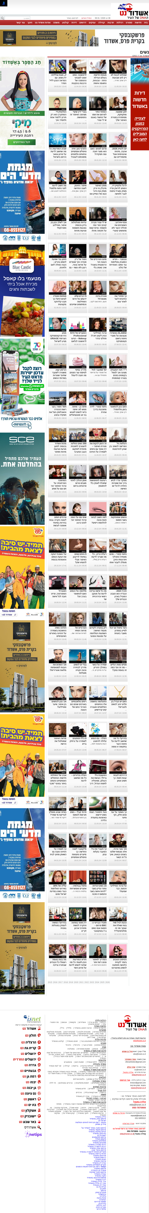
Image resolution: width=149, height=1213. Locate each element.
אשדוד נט (144, 55)
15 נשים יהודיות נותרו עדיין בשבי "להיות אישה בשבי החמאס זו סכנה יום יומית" (98, 891)
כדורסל (77, 1045)
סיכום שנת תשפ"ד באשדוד (94, 1069)
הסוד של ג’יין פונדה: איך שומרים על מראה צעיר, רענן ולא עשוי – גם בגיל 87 (77, 265)
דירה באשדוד (100, 1179)
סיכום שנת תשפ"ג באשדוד (95, 1051)
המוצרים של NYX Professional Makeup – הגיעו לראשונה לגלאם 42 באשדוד (78, 338)
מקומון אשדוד (100, 1139)
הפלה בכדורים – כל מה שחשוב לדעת (79, 778)
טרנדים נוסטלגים (65, 1083)
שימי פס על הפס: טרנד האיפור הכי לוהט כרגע (78, 520)
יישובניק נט (101, 1135)
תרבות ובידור (100, 1039)
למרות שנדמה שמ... (78, 633)
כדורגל (68, 1045)
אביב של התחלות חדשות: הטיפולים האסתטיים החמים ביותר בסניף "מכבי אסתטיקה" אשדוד (58, 780)
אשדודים (82, 1022)
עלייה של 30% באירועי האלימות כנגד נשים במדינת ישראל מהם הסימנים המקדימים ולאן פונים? (58, 894)
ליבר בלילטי (101, 1205)
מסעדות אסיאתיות (86, 1034)
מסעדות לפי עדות (81, 1035)
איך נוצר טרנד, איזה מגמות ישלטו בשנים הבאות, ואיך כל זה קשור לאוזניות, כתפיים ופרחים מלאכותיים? (118, 857)
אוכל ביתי (100, 1034)
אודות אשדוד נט (42, 22)
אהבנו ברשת (94, 1108)
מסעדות (102, 1030)
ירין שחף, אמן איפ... (78, 191)
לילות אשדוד (92, 1062)
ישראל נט (102, 1120)
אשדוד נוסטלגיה (99, 1081)
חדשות (138, 22)
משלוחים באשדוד (99, 1141)
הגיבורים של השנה (98, 1053)
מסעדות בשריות (99, 1032)
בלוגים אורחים (78, 1079)
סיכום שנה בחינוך (91, 1054)
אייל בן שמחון (100, 1124)
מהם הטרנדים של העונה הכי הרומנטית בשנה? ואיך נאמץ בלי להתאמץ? (98, 265)
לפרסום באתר (72, 18)
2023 (92, 982)
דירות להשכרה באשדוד (96, 1146)
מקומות (73, 1022)
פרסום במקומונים (99, 1137)
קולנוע (65, 22)
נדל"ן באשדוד (100, 1117)
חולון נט (102, 1189)
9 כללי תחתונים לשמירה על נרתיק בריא (78, 741)
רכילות (120, 22)
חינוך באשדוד (83, 1113)
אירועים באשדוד (99, 1155)
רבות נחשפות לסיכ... (98, 744)
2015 (50, 982)
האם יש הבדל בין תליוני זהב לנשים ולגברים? (119, 704)
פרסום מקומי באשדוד (97, 1130)
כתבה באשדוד (100, 1176)
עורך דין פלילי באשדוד (97, 1183)
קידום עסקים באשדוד (97, 1132)
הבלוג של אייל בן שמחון (96, 1079)
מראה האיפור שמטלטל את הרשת (60, 741)
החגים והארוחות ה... (98, 965)
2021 (81, 982)
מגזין (104, 1047)
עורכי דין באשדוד (82, 1096)
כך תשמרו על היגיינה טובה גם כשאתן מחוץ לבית (58, 852)
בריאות (75, 1066)
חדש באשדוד (80, 1089)
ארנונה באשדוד (100, 1161)
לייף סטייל (102, 1090)
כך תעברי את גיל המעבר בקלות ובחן (98, 852)
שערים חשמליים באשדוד (96, 1165)
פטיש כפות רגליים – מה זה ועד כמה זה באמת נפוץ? (118, 667)
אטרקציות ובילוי (91, 1092)
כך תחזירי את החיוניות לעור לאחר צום (120, 299)
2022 (87, 982)
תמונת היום (79, 1062)
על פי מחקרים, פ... (98, 670)
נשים (134, 55)
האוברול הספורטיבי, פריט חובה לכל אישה (58, 594)
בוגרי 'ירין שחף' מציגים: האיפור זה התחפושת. (78, 115)
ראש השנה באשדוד (89, 1109)
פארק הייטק (101, 1207)
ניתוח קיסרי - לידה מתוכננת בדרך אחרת (98, 409)
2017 (60, 982)
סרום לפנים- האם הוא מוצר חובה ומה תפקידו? (98, 151)
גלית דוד (102, 1196)
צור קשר (20, 22)
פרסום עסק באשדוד (97, 1119)
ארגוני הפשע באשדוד (83, 1028)
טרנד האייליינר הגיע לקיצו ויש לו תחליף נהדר (98, 336)
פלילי (69, 1028)
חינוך (29, 22)
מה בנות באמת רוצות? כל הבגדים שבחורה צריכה (58, 962)
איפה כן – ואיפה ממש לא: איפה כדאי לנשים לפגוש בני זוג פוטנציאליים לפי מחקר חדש (77, 412)
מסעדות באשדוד (99, 1143)
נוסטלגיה (71, 1049)
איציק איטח (101, 1198)
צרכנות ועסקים (99, 1087)
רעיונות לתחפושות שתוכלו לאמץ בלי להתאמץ (98, 483)
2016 (55, 982)
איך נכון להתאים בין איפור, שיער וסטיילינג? (59, 704)
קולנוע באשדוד (58, 1041)
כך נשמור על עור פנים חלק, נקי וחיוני (119, 815)
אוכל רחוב (91, 1037)
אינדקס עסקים (61, 1108)
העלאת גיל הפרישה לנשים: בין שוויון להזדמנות (117, 446)
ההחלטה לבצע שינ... (58, 191)
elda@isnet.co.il (139, 1075)
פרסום (103, 1191)
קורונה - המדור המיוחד (96, 1098)
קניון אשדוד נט (68, 1113)
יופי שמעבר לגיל (99, 370)
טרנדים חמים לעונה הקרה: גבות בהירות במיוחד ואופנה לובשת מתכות (57, 522)
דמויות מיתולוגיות (82, 1083)
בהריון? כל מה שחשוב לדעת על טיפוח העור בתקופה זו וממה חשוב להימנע (119, 744)
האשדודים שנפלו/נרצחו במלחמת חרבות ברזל (85, 1075)
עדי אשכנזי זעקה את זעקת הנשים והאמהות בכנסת (58, 557)
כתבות (103, 1049)
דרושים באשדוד (100, 1157)
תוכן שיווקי (102, 1089)
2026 (107, 982)
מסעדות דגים (69, 1032)
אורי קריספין (125, 1080)
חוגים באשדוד (72, 1041)
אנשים (64, 1022)
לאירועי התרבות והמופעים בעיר (93, 1041)
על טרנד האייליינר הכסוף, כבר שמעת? (118, 889)
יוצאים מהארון (94, 1024)
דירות (74, 22)
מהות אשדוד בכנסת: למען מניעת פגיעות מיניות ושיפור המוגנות (60, 449)
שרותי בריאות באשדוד (97, 1154)
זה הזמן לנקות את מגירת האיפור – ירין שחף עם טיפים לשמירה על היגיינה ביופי (97, 449)
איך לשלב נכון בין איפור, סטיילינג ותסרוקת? (58, 225)
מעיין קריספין (100, 1192)
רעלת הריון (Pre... (99, 560)
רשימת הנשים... (120, 523)
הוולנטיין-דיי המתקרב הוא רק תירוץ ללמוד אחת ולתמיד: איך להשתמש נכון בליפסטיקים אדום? (58, 120)
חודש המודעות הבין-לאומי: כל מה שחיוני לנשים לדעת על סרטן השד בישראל (77, 965)
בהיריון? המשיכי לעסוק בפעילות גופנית (59, 925)
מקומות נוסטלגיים (98, 1083)
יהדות (84, 1108)
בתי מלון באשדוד (99, 1133)
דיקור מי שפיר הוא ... (58, 817)
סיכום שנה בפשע (74, 1054)
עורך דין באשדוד (99, 1185)
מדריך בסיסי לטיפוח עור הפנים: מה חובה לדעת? (77, 373)
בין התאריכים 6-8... (78, 817)
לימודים (91, 1089)
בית (146, 22)
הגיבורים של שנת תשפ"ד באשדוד (92, 1071)
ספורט (129, 22)
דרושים (82, 22)
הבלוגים (102, 1077)
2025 (102, 982)
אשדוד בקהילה (99, 1064)
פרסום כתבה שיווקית (97, 1172)
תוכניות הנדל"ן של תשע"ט (68, 1109)
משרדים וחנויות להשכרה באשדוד (93, 1152)
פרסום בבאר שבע (99, 1150)
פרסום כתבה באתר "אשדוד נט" (93, 1128)
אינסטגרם (68, 1062)
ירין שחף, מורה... (120, 80)
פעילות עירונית (87, 1066)
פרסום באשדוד (99, 1168)
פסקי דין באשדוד (99, 1096)
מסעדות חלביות (84, 1032)
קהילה (101, 22)
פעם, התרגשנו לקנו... (97, 302)
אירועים (103, 1062)
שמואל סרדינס (100, 1202)
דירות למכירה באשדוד (97, 1144)
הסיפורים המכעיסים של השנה (88, 1056)
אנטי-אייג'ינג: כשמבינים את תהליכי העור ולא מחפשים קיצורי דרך (119, 228)
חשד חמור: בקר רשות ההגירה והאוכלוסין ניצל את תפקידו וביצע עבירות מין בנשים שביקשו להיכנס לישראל (57, 414)
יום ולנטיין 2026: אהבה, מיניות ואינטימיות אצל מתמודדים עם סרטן (119, 154)
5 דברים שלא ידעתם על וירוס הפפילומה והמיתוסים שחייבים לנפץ (78, 301)
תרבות (111, 22)
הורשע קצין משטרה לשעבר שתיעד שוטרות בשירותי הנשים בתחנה (59, 375)
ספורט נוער (87, 1045)
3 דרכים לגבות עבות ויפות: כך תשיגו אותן (119, 778)
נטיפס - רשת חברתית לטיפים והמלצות (90, 1122)
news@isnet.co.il (138, 1088)
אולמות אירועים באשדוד (96, 1178)
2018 (66, 982)
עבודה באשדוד (100, 1174)
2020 (76, 982)
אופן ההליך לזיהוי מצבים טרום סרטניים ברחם (78, 483)
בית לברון (102, 1203)
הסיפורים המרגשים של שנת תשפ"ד (89, 1073)
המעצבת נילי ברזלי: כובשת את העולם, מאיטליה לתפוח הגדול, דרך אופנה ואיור (98, 780)
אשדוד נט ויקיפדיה (98, 1170)
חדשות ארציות (100, 1028)
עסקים (92, 22)
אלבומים (102, 1060)
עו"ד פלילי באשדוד (98, 1181)
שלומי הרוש (101, 1209)
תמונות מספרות (83, 1049)
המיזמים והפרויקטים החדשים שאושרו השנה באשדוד (85, 1104)
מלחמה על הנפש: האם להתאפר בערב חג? (78, 594)
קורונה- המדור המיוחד (97, 1100)
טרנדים (79, 1092)
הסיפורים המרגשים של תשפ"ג (76, 1053)
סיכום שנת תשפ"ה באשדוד (94, 1102)
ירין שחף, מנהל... (120, 412)
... (85, 120)
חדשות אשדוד (100, 1026)
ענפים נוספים (100, 1045)
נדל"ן (62, 1028)
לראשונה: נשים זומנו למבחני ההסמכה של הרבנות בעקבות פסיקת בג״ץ (79, 80)
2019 (71, 982)
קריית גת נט (101, 1187)
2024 (97, 982)
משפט (56, 22)
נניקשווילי (102, 1194)
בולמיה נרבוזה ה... (79, 891)
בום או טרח (93, 1022)
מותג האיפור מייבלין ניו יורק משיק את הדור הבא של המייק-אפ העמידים (98, 191)
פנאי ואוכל (74, 1108)
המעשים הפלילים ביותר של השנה (77, 1111)
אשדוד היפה (101, 1066)
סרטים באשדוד (97, 1113)
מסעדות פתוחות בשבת (67, 1034)
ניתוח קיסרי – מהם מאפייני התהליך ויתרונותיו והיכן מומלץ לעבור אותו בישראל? (117, 559)
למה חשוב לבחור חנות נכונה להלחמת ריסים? (98, 520)
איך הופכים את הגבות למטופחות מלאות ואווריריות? (58, 667)
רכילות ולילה (100, 1020)
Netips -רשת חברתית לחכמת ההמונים (91, 1167)
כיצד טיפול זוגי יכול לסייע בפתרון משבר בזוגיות (118, 631)
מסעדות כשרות (65, 1035)
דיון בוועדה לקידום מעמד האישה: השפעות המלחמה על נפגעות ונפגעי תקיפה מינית (97, 633)
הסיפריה (102, 1200)
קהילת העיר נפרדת (90, 1068)
